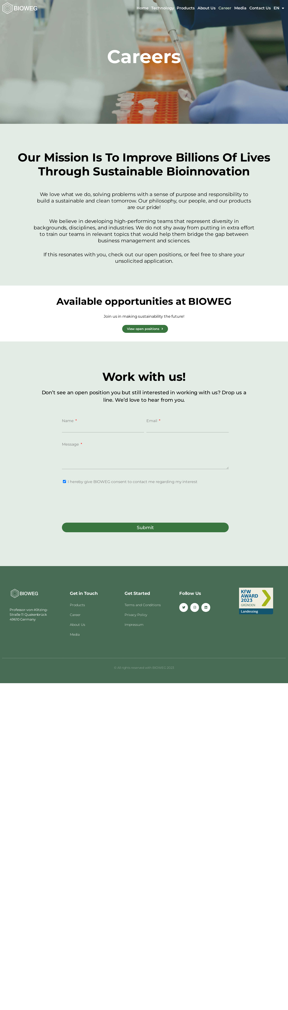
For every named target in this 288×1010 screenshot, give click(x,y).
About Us (207, 8)
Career (224, 8)
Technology (162, 8)
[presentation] (98, 503)
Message (71, 444)
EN (279, 8)
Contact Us (260, 8)
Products (185, 8)
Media (240, 8)
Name (68, 421)
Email (152, 421)
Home (143, 8)
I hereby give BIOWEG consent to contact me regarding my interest (133, 481)
